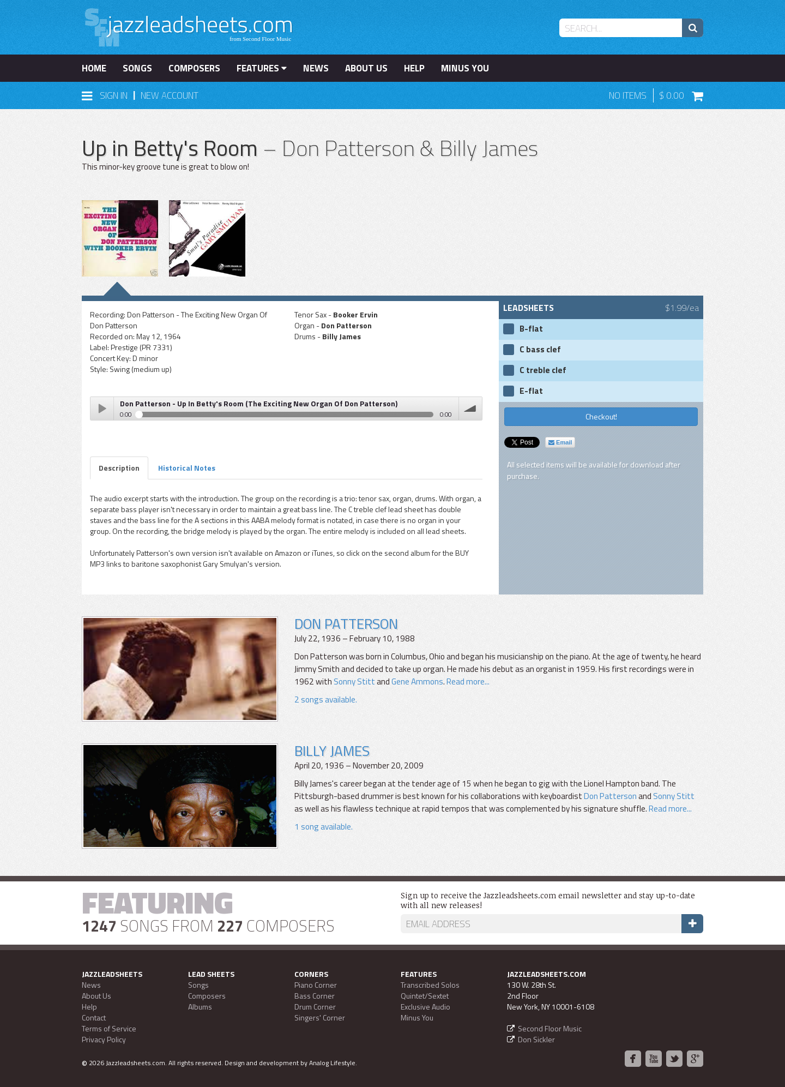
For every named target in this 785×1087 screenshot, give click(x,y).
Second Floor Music (550, 1028)
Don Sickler (536, 1039)
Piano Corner (315, 984)
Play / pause (101, 408)
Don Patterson (346, 623)
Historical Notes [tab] (186, 467)
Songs (137, 68)
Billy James (332, 750)
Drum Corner (315, 1006)
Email (560, 442)
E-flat (531, 391)
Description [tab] (119, 467)
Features (262, 68)
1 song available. (323, 826)
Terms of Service (109, 1028)
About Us (366, 68)
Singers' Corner (319, 1017)
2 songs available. (325, 699)
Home (94, 68)
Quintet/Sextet (425, 995)
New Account (169, 95)
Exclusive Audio (425, 1006)
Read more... (467, 681)
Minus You (465, 68)
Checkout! (601, 416)
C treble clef (543, 370)
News (316, 68)
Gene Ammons (417, 681)
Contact (94, 1017)
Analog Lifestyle (332, 1063)
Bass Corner (314, 995)
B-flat (531, 329)
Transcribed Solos (430, 984)
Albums (200, 1006)
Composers (194, 68)
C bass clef (540, 350)
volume (470, 408)
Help (414, 68)
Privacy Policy (104, 1039)
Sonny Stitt (354, 681)
